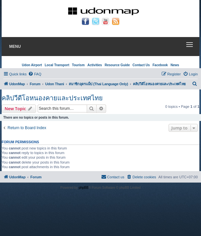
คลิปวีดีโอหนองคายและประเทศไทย (52, 98)
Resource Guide (117, 65)
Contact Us (141, 65)
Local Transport (57, 65)
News (175, 65)
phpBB (83, 187)
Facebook (160, 65)
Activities (94, 65)
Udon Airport (32, 65)
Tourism (78, 65)
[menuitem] (34, 74)
